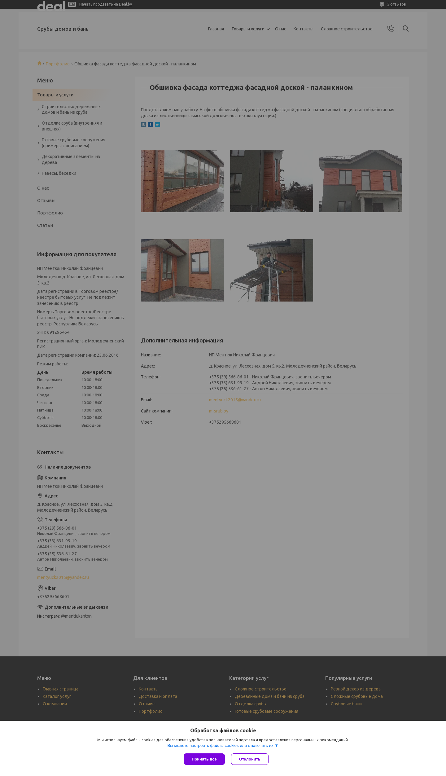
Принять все (204, 759)
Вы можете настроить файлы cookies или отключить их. (220, 745)
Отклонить (249, 759)
